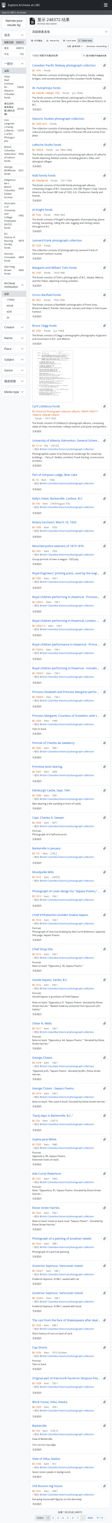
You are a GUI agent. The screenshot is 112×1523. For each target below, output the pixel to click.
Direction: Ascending (96, 46)
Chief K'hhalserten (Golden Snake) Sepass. (60, 915)
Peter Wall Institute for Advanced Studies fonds (14, 87)
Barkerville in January (46, 848)
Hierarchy (52, 40)
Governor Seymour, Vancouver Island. (57, 1266)
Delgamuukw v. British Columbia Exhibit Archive (14, 188)
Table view (85, 40)
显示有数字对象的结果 (94, 55)
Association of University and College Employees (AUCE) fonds (14, 215)
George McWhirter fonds (14, 170)
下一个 (99, 1518)
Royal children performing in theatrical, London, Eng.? (66, 620)
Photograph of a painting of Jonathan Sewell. (62, 1238)
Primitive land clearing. (47, 766)
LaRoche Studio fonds (46, 145)
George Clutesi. (42, 1057)
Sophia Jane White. (44, 1139)
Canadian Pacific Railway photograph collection (64, 65)
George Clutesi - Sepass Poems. (53, 1088)
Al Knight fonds (42, 209)
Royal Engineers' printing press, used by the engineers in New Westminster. (66, 573)
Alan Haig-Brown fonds (14, 270)
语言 (7, 35)
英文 (14, 48)
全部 (6, 70)
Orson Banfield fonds (46, 295)
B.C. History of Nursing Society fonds (14, 240)
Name (8, 338)
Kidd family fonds (44, 175)
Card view (69, 40)
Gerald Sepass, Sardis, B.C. (50, 980)
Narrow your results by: (14, 23)
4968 (90, 1518)
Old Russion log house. (47, 1486)
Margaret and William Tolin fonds (54, 267)
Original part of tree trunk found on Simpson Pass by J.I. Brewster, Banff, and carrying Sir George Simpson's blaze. (66, 1378)
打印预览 (36, 40)
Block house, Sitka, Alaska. (50, 1402)
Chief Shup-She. (42, 949)
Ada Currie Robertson (46, 1173)
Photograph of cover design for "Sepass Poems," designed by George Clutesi (66, 891)
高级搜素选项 (41, 32)
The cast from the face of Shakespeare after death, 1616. (66, 1320)
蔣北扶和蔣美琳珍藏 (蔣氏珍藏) (14, 109)
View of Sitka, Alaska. (46, 1459)
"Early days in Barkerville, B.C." (52, 1115)
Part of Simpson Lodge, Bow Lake (54, 475)
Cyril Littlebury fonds (46, 406)
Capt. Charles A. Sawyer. (48, 817)
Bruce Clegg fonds (44, 325)
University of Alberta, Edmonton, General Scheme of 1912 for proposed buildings (66, 440)
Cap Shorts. (40, 1347)
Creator (9, 327)
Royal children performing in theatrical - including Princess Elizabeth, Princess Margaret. (66, 668)
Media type (11, 392)
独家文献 (14, 42)
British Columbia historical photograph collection (67, 449)
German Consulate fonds (14, 257)
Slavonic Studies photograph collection (58, 118)
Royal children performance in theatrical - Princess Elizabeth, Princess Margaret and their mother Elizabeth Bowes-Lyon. (66, 644)
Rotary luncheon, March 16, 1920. (54, 522)
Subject (9, 359)
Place (7, 349)
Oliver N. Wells (42, 1023)
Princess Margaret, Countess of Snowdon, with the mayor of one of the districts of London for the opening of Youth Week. (66, 715)
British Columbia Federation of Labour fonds (14, 154)
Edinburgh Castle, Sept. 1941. (51, 790)
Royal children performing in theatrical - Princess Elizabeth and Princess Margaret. (66, 597)
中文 (14, 54)
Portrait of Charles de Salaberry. (53, 743)
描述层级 (10, 381)
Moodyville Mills (43, 872)
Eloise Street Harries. (46, 1208)
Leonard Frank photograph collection (57, 240)
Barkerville (39, 1425)
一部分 (8, 64)
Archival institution (11, 285)
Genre (8, 370)
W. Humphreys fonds (46, 88)
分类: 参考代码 (74, 46)
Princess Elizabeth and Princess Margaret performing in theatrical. (66, 692)
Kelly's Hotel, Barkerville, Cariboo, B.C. (57, 498)
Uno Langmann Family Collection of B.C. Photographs (14, 130)
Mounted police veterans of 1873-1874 (58, 546)
